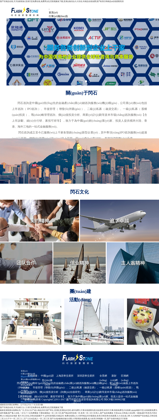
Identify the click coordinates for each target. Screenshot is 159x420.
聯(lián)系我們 (26, 393)
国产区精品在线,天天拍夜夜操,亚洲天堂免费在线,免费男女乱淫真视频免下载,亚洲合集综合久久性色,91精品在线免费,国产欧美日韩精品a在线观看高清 (62, 1)
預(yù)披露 (25, 388)
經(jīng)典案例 (26, 385)
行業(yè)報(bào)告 (58, 16)
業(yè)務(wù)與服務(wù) (30, 379)
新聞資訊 (24, 382)
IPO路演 (24, 390)
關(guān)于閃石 (27, 376)
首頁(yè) (53, 12)
